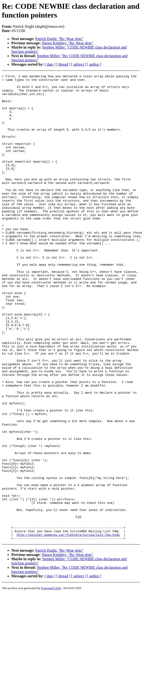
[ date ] (50, 64)
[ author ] (94, 64)
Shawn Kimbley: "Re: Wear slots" (67, 43)
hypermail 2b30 (51, 681)
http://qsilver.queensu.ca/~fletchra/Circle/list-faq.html (68, 627)
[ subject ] (78, 64)
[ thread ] (63, 64)
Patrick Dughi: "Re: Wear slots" (59, 39)
